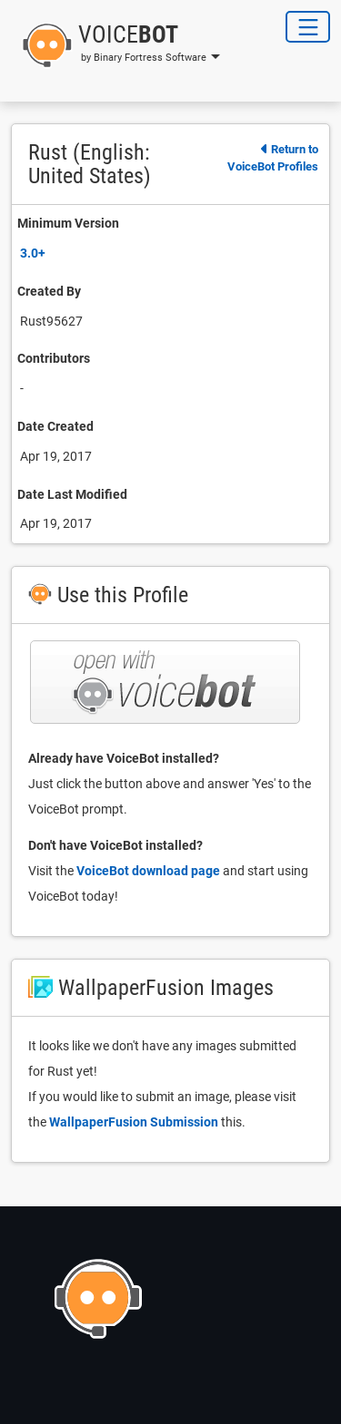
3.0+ (32, 253)
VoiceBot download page (148, 870)
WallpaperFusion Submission (133, 1122)
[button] (115, 45)
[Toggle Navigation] (308, 27)
